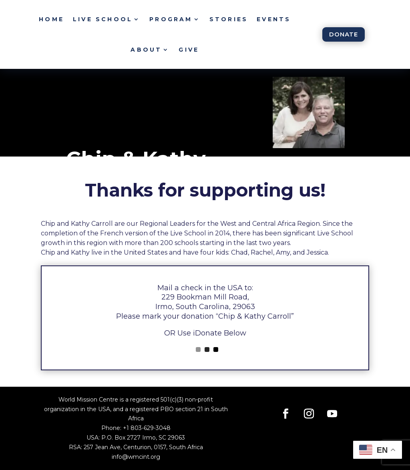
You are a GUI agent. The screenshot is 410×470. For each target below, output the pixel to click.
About (146, 49)
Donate (343, 34)
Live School (103, 19)
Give (189, 49)
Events (274, 19)
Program (170, 19)
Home (51, 19)
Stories (228, 19)
